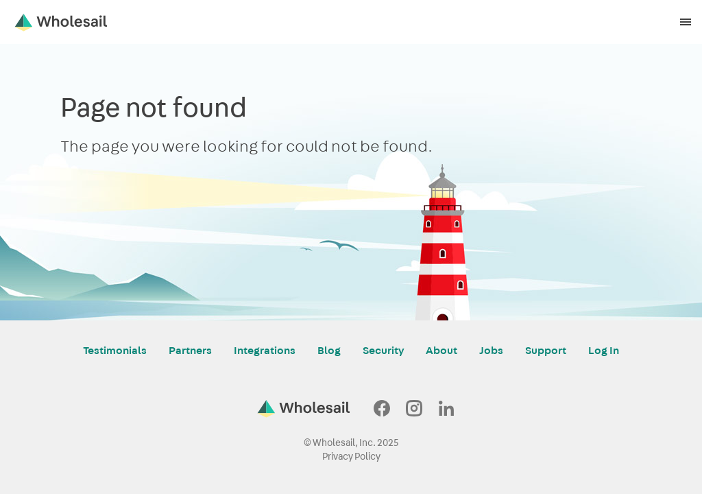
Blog (329, 350)
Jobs (491, 350)
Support (545, 350)
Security (383, 350)
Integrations (264, 350)
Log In (603, 350)
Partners (190, 350)
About (441, 350)
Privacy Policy (351, 456)
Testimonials (115, 350)
